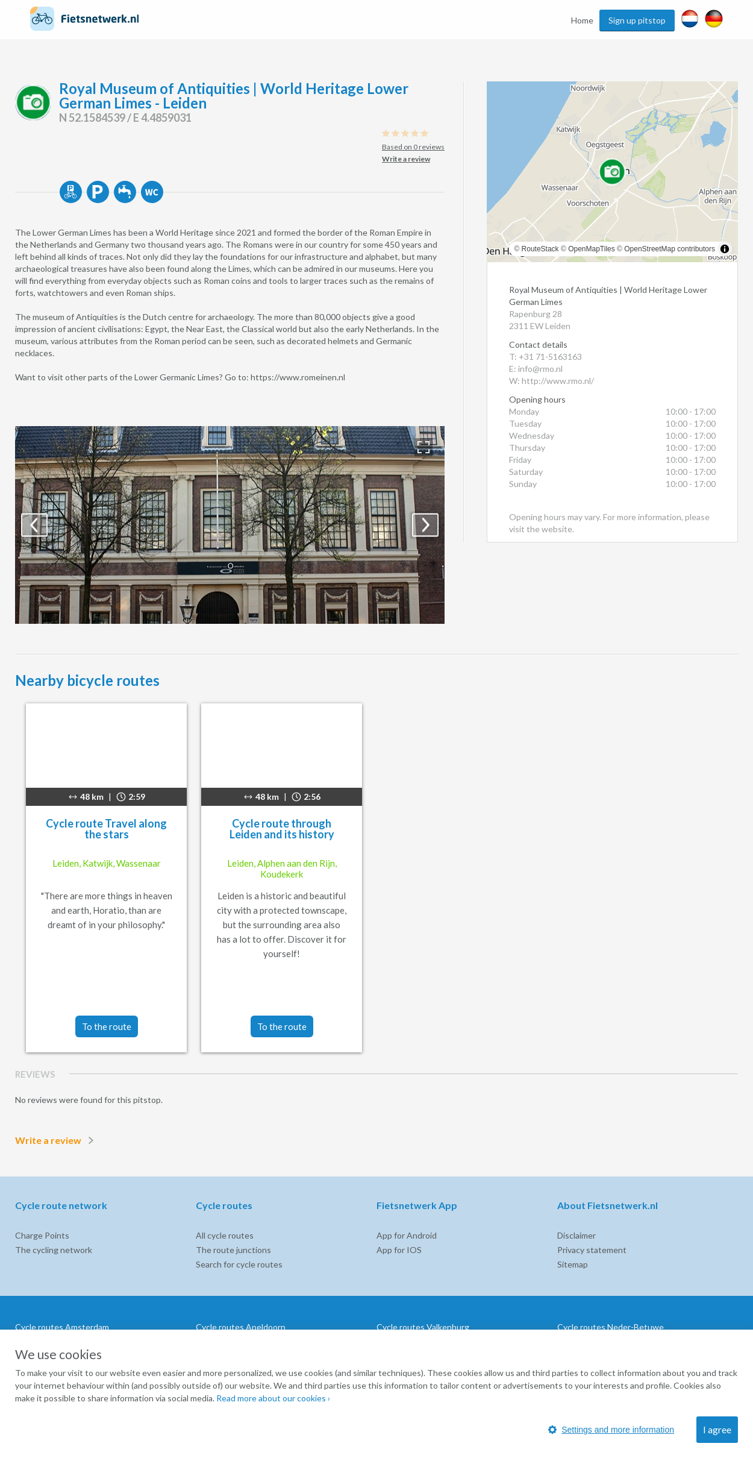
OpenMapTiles (591, 249)
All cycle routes (225, 1235)
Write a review (56, 1140)
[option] (230, 525)
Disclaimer (576, 1235)
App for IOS (399, 1250)
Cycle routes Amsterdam (62, 1327)
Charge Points (42, 1235)
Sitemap (572, 1264)
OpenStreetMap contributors (669, 249)
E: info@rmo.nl (536, 368)
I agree (717, 1429)
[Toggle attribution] (724, 249)
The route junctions (233, 1250)
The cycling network (53, 1250)
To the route (106, 1026)
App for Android (407, 1235)
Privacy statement (591, 1250)
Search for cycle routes (239, 1264)
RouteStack (540, 249)
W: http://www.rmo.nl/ (551, 380)
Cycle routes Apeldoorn (241, 1327)
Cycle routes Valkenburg (423, 1327)
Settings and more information (611, 1429)
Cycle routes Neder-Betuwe (610, 1327)
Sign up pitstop (637, 20)
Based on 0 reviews (413, 146)
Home (582, 20)
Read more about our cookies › (273, 1398)
